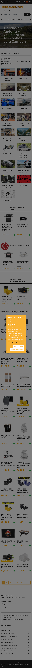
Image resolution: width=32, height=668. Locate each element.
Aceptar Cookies (18, 346)
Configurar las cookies (17, 349)
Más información (13, 343)
